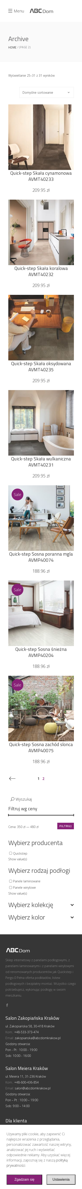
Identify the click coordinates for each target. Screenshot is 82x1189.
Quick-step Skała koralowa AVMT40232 (41, 271)
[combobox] (46, 92)
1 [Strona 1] (39, 778)
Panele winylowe (24, 887)
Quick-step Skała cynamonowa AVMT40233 (41, 176)
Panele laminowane (26, 881)
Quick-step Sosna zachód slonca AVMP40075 (41, 747)
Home (12, 47)
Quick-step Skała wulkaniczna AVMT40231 (41, 461)
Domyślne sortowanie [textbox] (38, 92)
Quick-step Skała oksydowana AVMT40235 (41, 366)
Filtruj (65, 826)
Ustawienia (61, 1179)
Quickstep (20, 853)
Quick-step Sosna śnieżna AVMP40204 (41, 652)
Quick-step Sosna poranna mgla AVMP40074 (41, 556)
